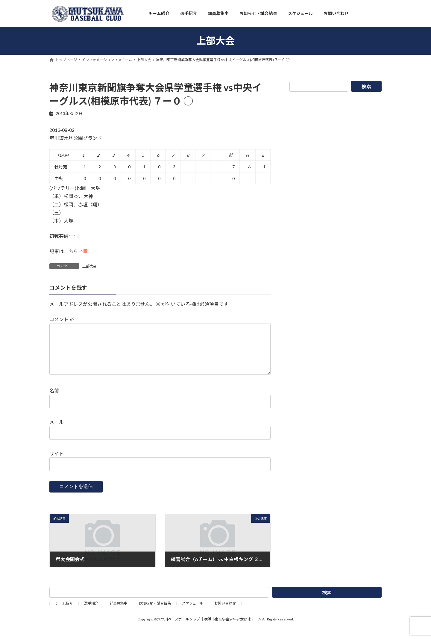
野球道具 (254, 613)
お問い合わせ (225, 613)
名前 (54, 400)
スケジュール (192, 613)
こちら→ (76, 251)
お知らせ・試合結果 (155, 613)
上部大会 (89, 266)
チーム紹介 (64, 613)
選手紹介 (91, 613)
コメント (61, 319)
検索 (366, 86)
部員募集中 (119, 613)
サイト (56, 463)
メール (56, 431)
